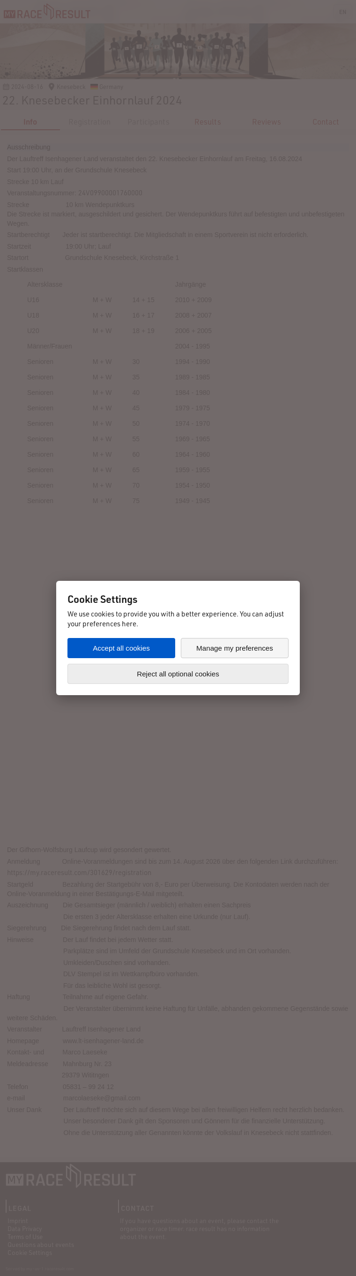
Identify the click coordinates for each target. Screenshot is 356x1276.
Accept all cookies (121, 648)
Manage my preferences (234, 648)
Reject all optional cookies (178, 674)
